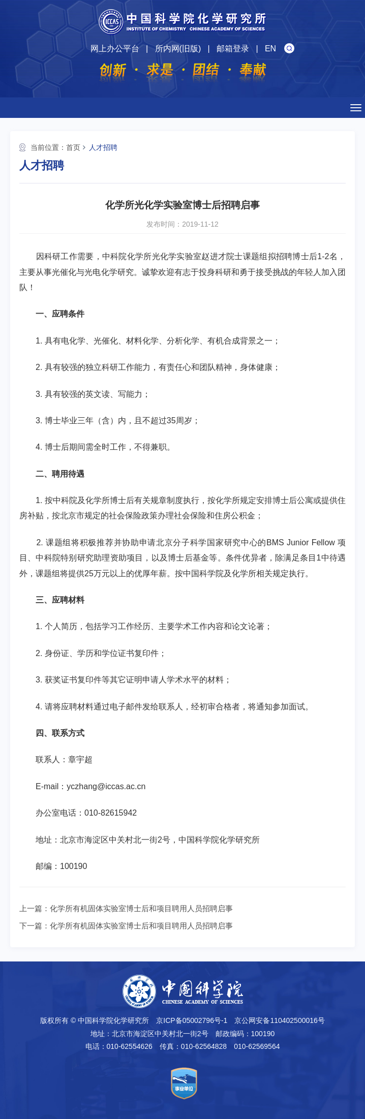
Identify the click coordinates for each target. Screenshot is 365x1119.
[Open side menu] (356, 107)
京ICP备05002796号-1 (191, 1020)
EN (270, 48)
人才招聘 (103, 147)
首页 (73, 147)
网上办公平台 (114, 48)
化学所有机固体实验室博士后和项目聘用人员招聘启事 (141, 908)
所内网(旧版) (178, 48)
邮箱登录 (233, 48)
